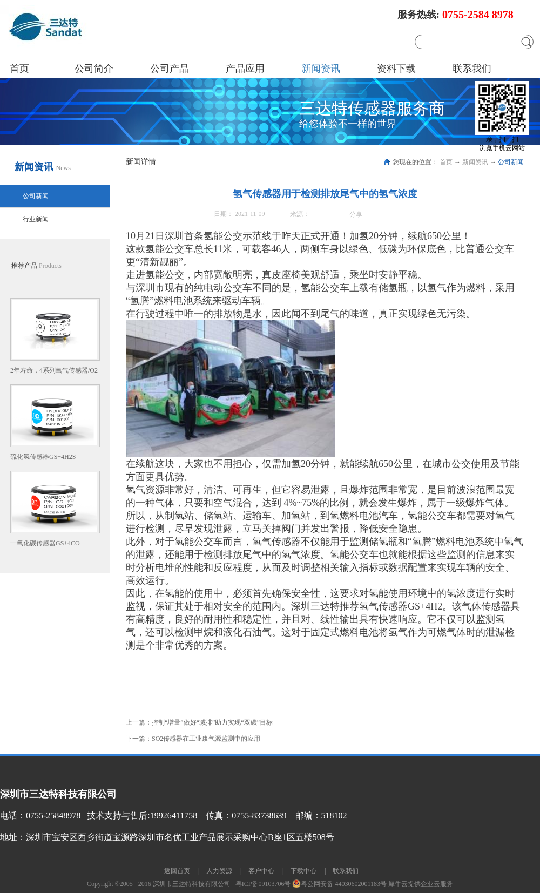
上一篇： (199, 722)
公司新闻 (511, 162)
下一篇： (193, 738)
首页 (19, 68)
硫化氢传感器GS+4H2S (43, 457)
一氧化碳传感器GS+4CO (45, 543)
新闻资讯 (475, 162)
